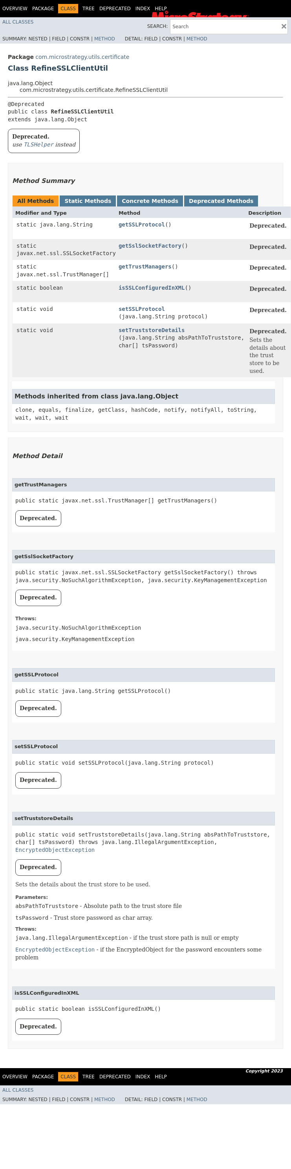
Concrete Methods (150, 201)
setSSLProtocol (142, 309)
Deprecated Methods (221, 201)
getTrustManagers (145, 266)
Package (43, 8)
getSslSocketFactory (150, 246)
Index (142, 8)
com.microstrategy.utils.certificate (82, 57)
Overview (14, 8)
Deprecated (115, 8)
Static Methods (87, 201)
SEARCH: (157, 26)
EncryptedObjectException (55, 850)
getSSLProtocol (142, 224)
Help (161, 8)
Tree (88, 8)
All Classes (17, 22)
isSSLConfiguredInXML (152, 288)
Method (104, 39)
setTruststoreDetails (152, 330)
